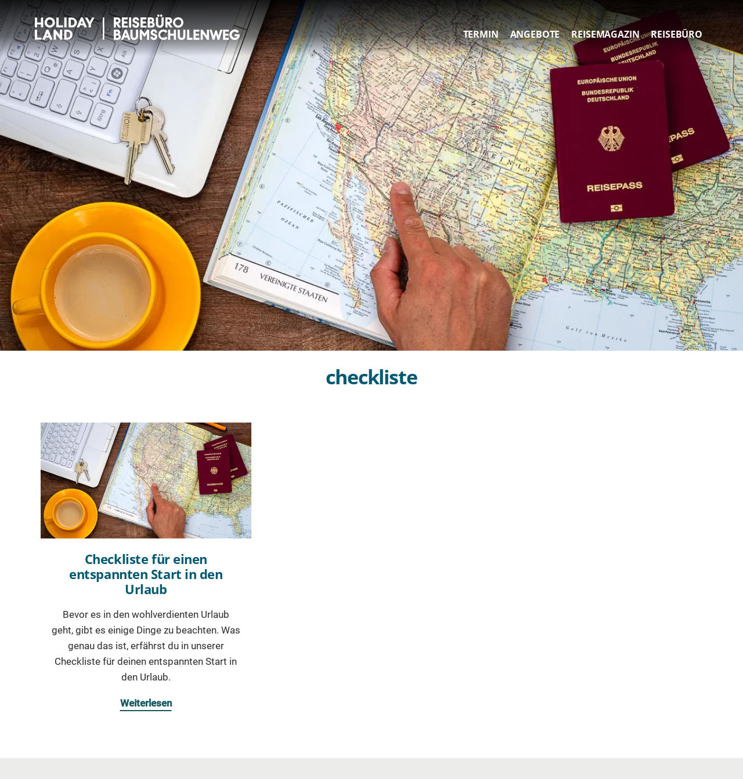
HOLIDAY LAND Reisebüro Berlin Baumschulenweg (141, 27)
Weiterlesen (146, 703)
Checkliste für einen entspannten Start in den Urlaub (145, 574)
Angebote (535, 34)
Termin (481, 34)
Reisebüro (676, 34)
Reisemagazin (605, 34)
